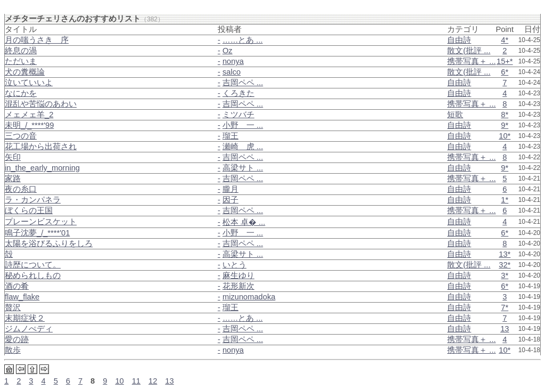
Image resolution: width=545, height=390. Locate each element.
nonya (233, 61)
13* (504, 254)
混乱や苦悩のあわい (41, 104)
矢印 (13, 157)
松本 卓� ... (243, 222)
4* (504, 40)
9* (504, 125)
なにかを (21, 93)
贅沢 (13, 307)
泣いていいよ (29, 82)
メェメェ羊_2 (29, 114)
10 (119, 381)
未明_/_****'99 (29, 125)
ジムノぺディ (29, 328)
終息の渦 (21, 50)
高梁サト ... (242, 168)
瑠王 (230, 136)
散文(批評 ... (468, 50)
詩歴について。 (33, 265)
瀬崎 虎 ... (242, 146)
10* (504, 136)
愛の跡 (17, 339)
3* (504, 275)
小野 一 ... (242, 125)
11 (136, 381)
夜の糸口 (21, 189)
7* (504, 307)
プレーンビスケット (41, 221)
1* (504, 200)
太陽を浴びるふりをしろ (49, 243)
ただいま (21, 61)
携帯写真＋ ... (471, 61)
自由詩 (459, 40)
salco (231, 72)
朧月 (230, 189)
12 (152, 381)
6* (504, 72)
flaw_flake (22, 296)
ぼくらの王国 (29, 210)
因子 (230, 200)
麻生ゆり (238, 275)
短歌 (455, 114)
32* (504, 265)
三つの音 (21, 136)
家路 (13, 178)
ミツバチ (238, 114)
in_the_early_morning (42, 168)
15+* (505, 61)
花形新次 (238, 286)
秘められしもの (33, 275)
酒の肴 (17, 286)
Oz (227, 50)
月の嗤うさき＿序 (37, 40)
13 (504, 328)
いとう (234, 265)
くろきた (238, 93)
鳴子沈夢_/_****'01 (37, 233)
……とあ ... (242, 40)
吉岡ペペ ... (242, 82)
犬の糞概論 (25, 72)
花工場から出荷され (41, 146)
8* (504, 114)
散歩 (13, 350)
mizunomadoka (248, 296)
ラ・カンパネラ (33, 200)
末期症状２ (25, 318)
